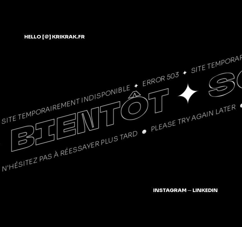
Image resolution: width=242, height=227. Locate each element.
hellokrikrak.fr (54, 36)
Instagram (170, 190)
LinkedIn (205, 190)
